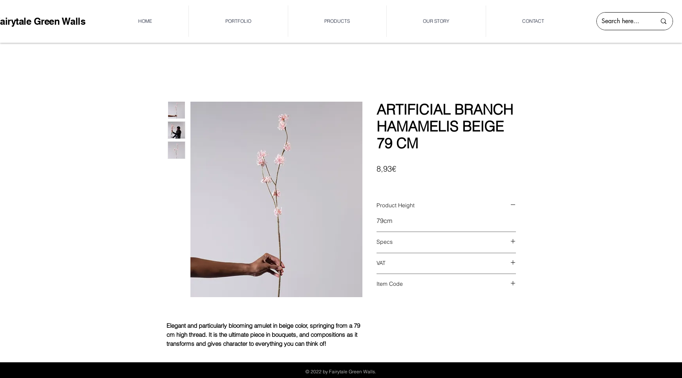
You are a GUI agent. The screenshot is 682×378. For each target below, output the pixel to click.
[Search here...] (623, 21)
